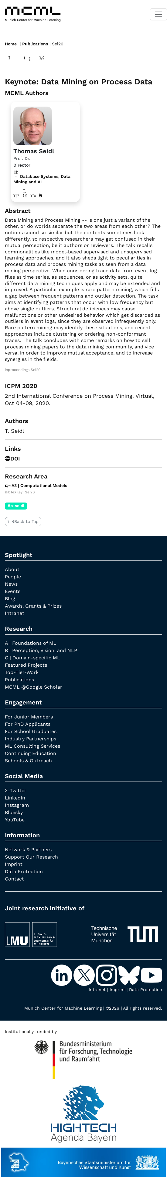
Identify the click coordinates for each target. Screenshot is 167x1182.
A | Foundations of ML (30, 643)
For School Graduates (30, 731)
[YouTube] (151, 974)
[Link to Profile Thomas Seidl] (32, 125)
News (11, 584)
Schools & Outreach (28, 761)
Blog (10, 599)
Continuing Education (30, 753)
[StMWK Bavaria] (83, 1159)
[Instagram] (107, 974)
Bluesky (14, 812)
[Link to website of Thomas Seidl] (16, 196)
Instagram (17, 805)
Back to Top (23, 521)
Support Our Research (31, 857)
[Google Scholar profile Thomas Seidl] (33, 196)
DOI (12, 458)
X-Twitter (15, 790)
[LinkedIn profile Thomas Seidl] (25, 196)
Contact (14, 879)
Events (12, 591)
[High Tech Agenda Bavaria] (83, 1057)
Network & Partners (28, 849)
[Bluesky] (129, 974)
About (12, 569)
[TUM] (124, 931)
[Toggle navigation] (158, 14)
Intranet (14, 613)
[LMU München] (42, 931)
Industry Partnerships (30, 739)
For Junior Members (29, 717)
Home (11, 43)
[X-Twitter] (84, 974)
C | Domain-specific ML (32, 658)
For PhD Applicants (27, 724)
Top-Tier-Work (22, 672)
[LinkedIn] (62, 974)
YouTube (15, 820)
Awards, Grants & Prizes (33, 606)
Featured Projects (26, 665)
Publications (35, 43)
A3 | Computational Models (36, 485)
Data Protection (24, 871)
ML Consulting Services (32, 746)
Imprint (13, 864)
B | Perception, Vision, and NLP (41, 650)
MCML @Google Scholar (33, 687)
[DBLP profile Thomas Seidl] (41, 196)
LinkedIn (15, 798)
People (13, 577)
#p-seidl (16, 505)
